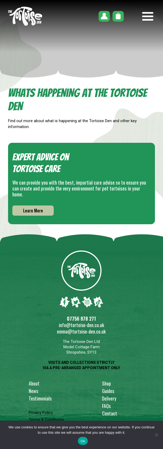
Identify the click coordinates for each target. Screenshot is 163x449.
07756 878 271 (81, 318)
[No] (156, 434)
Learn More (33, 210)
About (34, 383)
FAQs (106, 406)
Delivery (109, 398)
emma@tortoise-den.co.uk (81, 331)
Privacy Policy (41, 412)
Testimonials (40, 398)
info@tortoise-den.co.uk (81, 325)
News (33, 391)
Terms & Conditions (46, 419)
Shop (106, 383)
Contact (109, 413)
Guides (108, 391)
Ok (83, 441)
